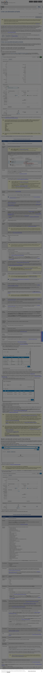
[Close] (42, 671)
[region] (21, 671)
